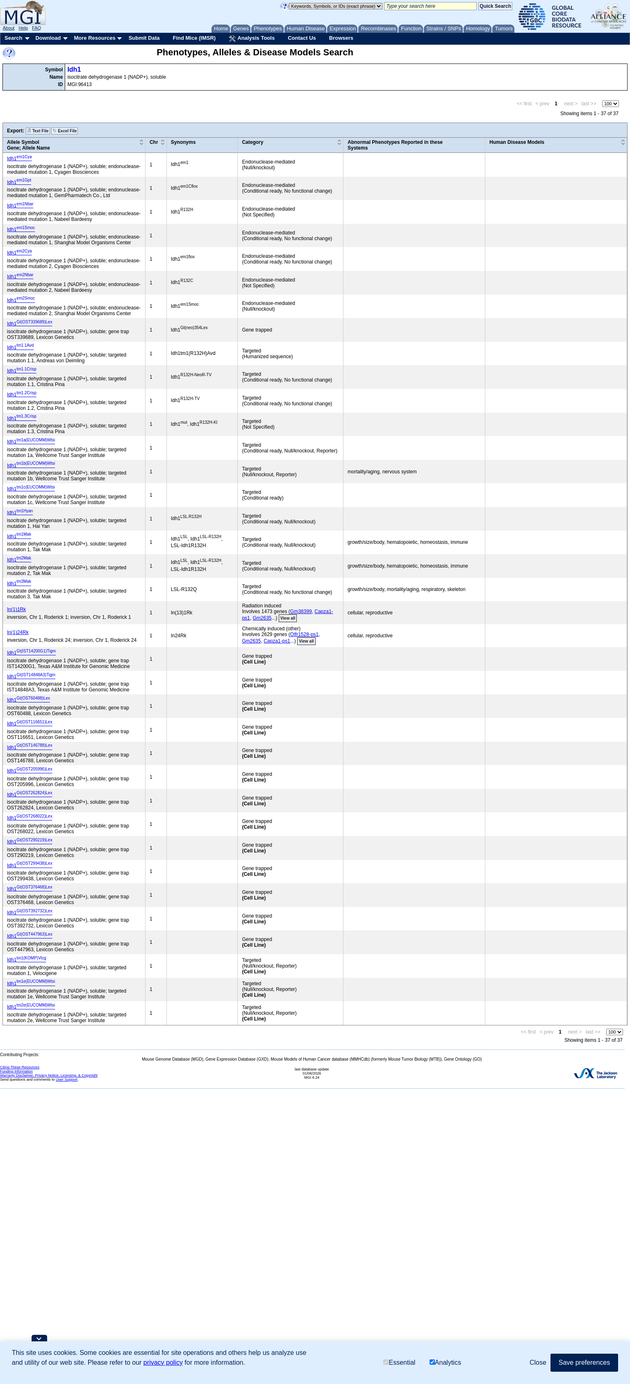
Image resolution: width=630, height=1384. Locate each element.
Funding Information (16, 1071)
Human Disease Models (516, 142)
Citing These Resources (19, 1067)
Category (252, 142)
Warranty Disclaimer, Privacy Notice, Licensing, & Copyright (49, 1075)
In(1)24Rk (18, 632)
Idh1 (74, 69)
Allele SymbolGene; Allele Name (28, 145)
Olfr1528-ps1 (304, 634)
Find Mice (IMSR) (194, 38)
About (9, 27)
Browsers (341, 38)
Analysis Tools (252, 38)
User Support (66, 1079)
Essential (399, 1362)
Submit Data (144, 38)
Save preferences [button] (584, 1362)
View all (288, 618)
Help (23, 27)
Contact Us (302, 38)
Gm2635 (261, 618)
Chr (154, 142)
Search (13, 38)
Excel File (64, 130)
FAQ (36, 27)
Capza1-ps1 (277, 641)
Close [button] (538, 1362)
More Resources (94, 38)
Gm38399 (301, 611)
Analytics (445, 1362)
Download (48, 38)
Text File (38, 130)
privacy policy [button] (163, 1362)
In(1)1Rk (16, 609)
